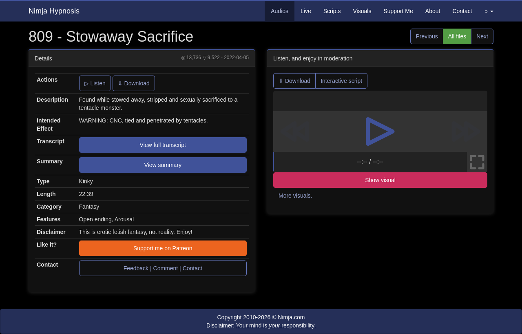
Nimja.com (291, 317)
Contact (462, 11)
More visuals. (295, 195)
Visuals (362, 11)
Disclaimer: (261, 325)
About (432, 11)
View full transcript (163, 145)
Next (482, 36)
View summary (163, 165)
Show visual (380, 180)
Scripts (332, 11)
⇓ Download (134, 83)
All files (457, 36)
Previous (427, 36)
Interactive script (341, 81)
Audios (279, 11)
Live (306, 11)
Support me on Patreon (162, 248)
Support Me (398, 11)
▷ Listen (95, 83)
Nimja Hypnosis (54, 11)
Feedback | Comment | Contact (163, 268)
